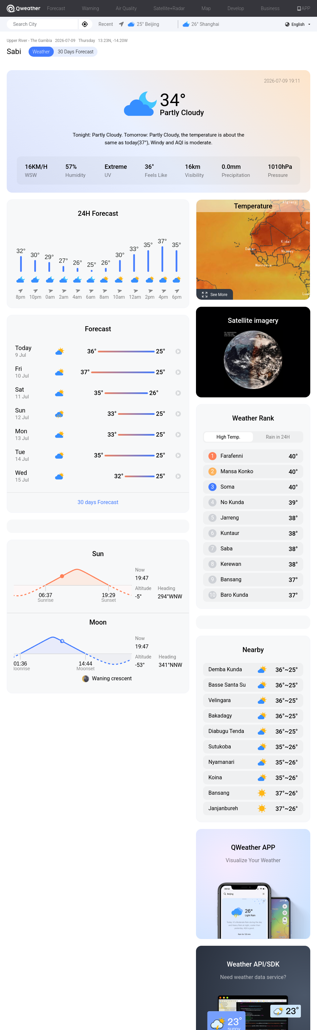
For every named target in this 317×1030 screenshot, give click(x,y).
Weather (41, 51)
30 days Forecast (98, 502)
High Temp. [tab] (222, 437)
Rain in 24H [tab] (271, 437)
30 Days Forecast (75, 51)
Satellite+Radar (169, 8)
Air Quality (126, 8)
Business (270, 8)
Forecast (56, 8)
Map (206, 8)
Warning (90, 8)
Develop (236, 8)
